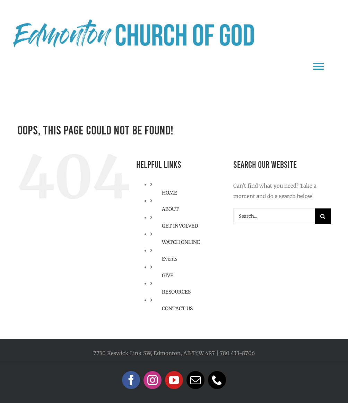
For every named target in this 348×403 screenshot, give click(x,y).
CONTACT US (177, 308)
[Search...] (274, 216)
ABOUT (170, 209)
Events (169, 259)
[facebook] (131, 380)
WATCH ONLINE (181, 242)
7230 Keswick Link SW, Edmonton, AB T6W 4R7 (154, 353)
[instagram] (152, 380)
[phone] (217, 380)
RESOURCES (176, 292)
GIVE (167, 275)
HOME (169, 193)
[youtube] (174, 380)
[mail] (195, 380)
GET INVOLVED (180, 226)
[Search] (323, 216)
